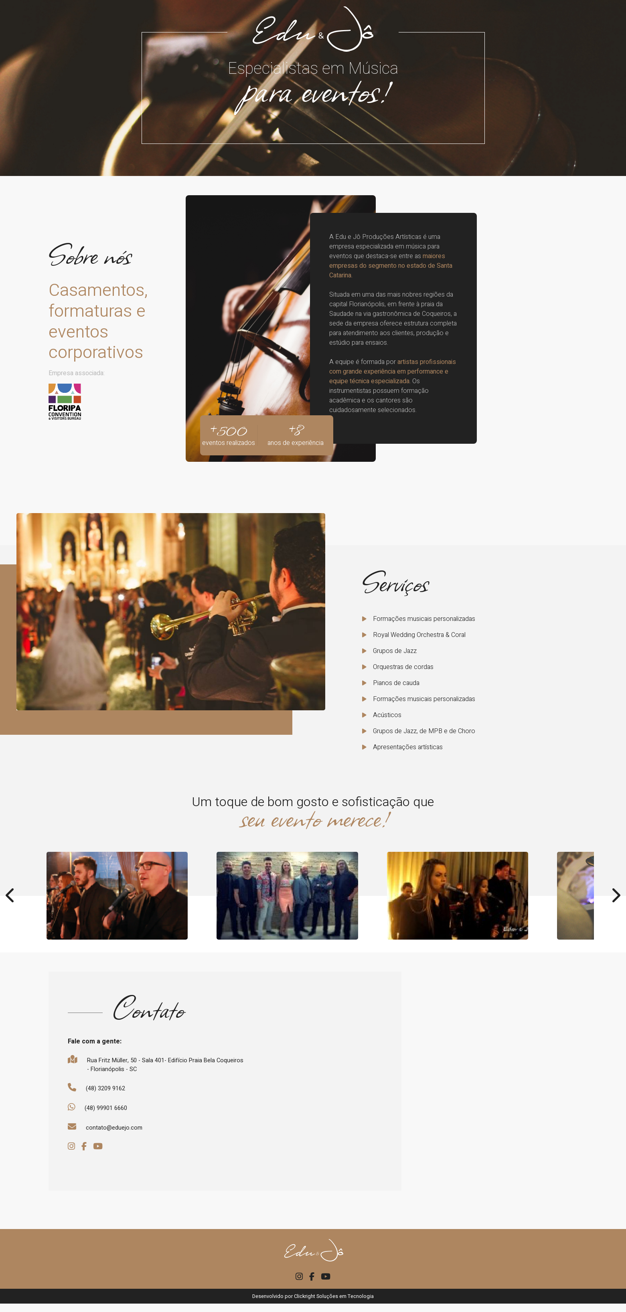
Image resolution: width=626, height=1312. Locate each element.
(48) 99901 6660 (109, 1113)
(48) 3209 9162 (108, 1092)
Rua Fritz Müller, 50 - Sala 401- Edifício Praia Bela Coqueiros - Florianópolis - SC (157, 1066)
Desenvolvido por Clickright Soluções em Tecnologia (313, 1304)
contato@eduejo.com (116, 1133)
